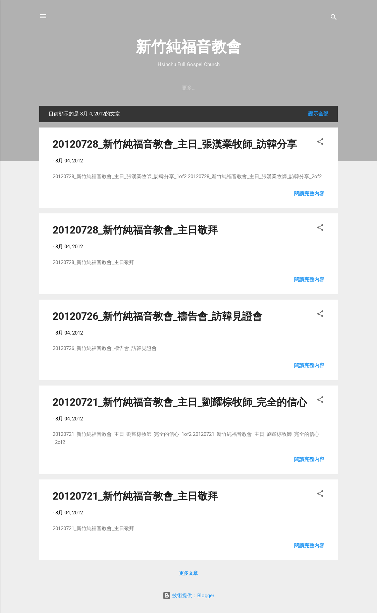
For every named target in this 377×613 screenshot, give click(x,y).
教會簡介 (83, 88)
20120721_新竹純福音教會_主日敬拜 (135, 496)
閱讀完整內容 (309, 194)
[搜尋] (334, 18)
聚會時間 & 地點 (124, 88)
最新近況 (196, 88)
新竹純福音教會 (188, 47)
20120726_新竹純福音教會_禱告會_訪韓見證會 (157, 316)
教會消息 (164, 88)
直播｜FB (228, 88)
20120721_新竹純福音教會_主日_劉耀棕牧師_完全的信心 (180, 402)
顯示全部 (318, 114)
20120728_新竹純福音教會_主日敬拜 (135, 230)
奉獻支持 (262, 88)
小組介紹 (294, 88)
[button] (320, 143)
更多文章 (188, 573)
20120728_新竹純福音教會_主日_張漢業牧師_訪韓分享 (175, 144)
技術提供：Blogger (188, 596)
